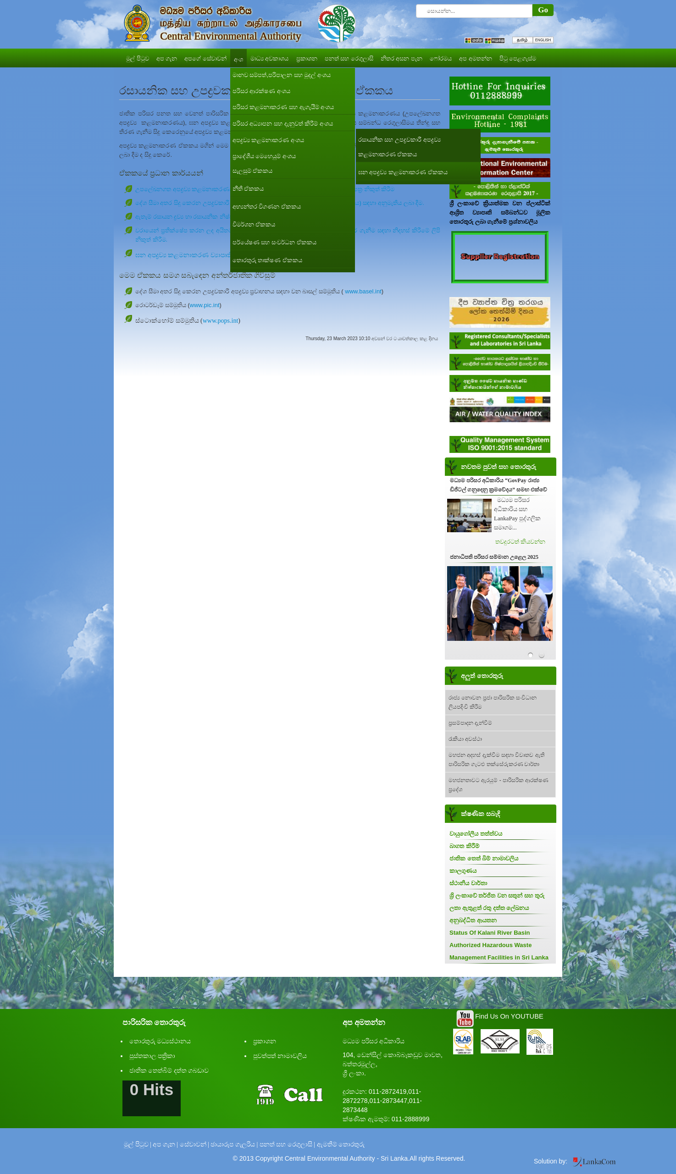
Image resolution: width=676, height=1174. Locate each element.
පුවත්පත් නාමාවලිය (280, 1056)
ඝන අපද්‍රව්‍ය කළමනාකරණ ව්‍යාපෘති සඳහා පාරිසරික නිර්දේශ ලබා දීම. (228, 255)
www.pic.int (205, 305)
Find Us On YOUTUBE (509, 1016)
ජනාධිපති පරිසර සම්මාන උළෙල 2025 (494, 557)
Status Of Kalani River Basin (489, 932)
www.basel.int (363, 291)
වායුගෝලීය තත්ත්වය (475, 833)
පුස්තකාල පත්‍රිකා (152, 1056)
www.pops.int (220, 320)
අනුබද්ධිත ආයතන (473, 920)
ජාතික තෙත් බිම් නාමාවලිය (483, 858)
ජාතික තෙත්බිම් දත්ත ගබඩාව (169, 1070)
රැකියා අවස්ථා (465, 739)
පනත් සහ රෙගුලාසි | (287, 1144)
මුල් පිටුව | (137, 1144)
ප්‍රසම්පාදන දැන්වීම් (470, 723)
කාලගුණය (463, 870)
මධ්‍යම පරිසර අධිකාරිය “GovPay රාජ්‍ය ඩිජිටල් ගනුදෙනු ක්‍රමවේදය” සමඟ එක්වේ (498, 485)
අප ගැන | (165, 1144)
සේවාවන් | (194, 1144)
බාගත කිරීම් (464, 846)
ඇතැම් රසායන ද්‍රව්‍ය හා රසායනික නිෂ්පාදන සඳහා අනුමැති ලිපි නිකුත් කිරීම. (229, 216)
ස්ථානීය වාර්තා (468, 883)
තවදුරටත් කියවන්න (520, 541)
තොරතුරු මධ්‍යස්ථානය (160, 1041)
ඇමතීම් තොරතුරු (341, 1144)
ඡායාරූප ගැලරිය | (234, 1144)
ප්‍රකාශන (264, 1041)
